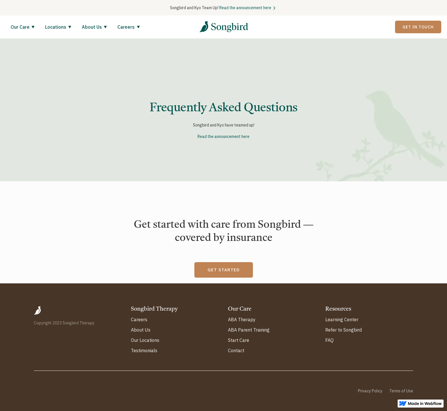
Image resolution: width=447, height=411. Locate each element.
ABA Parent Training (249, 330)
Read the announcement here (245, 7)
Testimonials (144, 350)
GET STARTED (224, 269)
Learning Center (341, 319)
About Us (92, 27)
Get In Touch (418, 27)
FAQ (329, 340)
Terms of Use (401, 391)
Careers (139, 319)
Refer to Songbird (343, 330)
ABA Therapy (242, 319)
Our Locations (145, 340)
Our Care (20, 27)
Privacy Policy (370, 391)
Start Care (238, 340)
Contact (236, 350)
